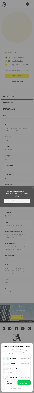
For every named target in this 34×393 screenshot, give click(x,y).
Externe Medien (15, 369)
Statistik (13, 363)
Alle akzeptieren (24, 382)
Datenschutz (20, 388)
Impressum (13, 388)
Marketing (13, 377)
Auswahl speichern (10, 382)
